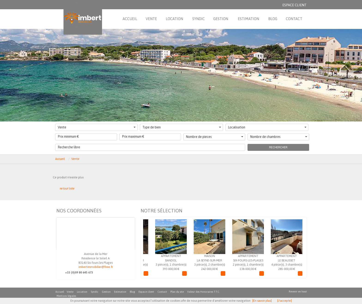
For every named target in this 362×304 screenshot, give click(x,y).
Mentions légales (66, 296)
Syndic (94, 291)
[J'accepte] (284, 300)
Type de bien (181, 127)
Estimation (120, 291)
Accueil (60, 159)
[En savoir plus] (262, 300)
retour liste (67, 188)
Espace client (294, 5)
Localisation (267, 127)
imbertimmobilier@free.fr (95, 267)
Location (82, 291)
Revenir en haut (298, 291)
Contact (162, 291)
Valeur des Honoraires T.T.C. (203, 291)
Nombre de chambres (278, 137)
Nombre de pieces (214, 137)
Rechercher (278, 147)
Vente (97, 127)
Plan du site (177, 291)
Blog (132, 291)
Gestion (106, 291)
